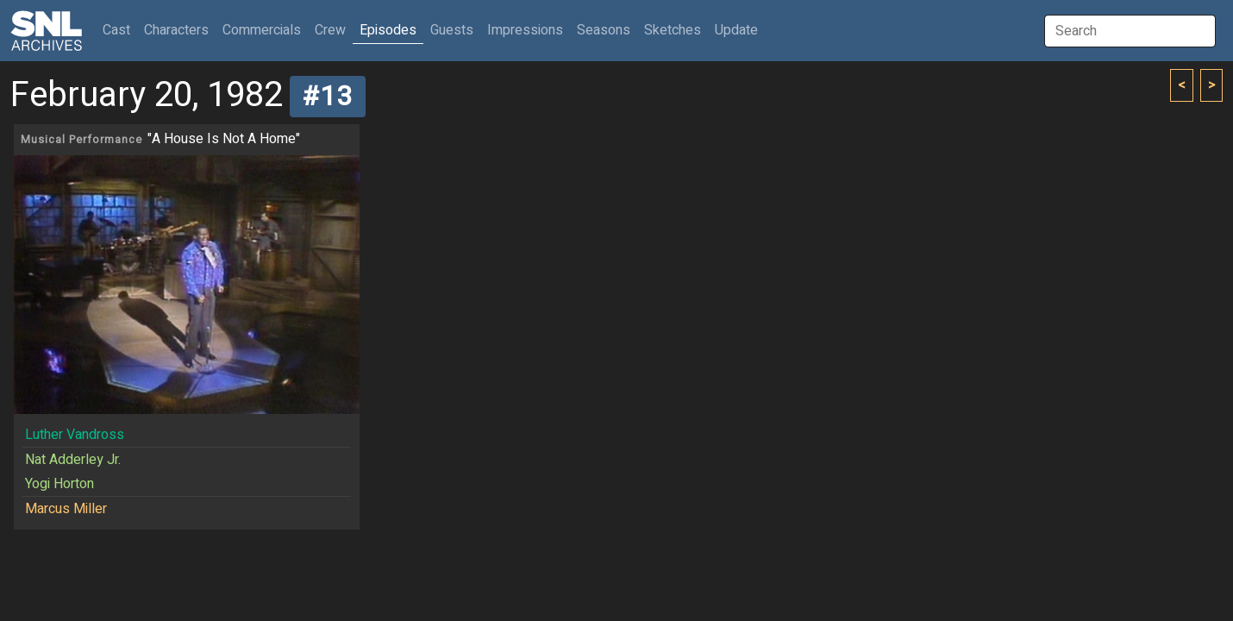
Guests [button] (451, 30)
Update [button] (736, 30)
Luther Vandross (74, 434)
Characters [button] (176, 30)
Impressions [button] (525, 30)
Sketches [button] (672, 30)
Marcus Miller (66, 509)
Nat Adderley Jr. (73, 459)
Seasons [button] (603, 30)
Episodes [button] (388, 30)
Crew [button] (330, 30)
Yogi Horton (59, 484)
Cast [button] (120, 30)
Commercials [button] (261, 30)
